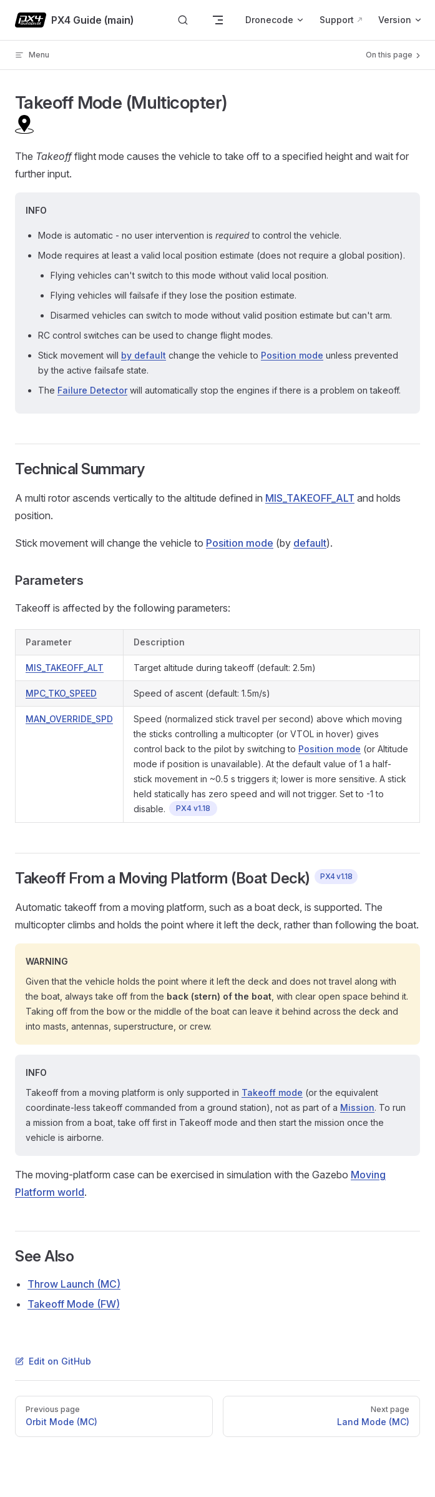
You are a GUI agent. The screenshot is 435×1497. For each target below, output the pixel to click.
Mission (357, 1107)
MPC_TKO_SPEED (61, 693)
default (309, 543)
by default (143, 355)
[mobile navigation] (218, 20)
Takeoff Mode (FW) (73, 1304)
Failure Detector (92, 390)
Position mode (292, 355)
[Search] (183, 20)
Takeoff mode (272, 1092)
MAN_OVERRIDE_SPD (69, 719)
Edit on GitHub (53, 1361)
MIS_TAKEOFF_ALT (309, 498)
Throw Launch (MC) (73, 1284)
